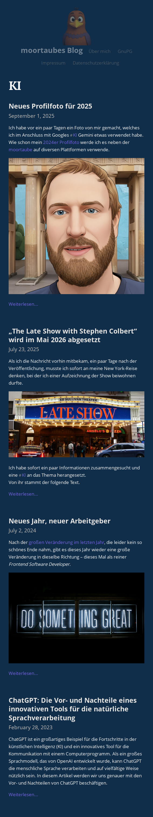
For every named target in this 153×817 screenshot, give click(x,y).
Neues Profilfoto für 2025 (50, 105)
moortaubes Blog (52, 50)
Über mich (99, 51)
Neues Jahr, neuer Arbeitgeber (59, 520)
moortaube (20, 149)
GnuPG (125, 51)
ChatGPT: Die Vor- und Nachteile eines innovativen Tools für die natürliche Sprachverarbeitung (73, 708)
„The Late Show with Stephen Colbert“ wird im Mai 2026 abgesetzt (73, 335)
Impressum (53, 63)
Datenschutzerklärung (96, 63)
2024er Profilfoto (61, 142)
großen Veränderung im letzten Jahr (66, 542)
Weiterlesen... (23, 304)
